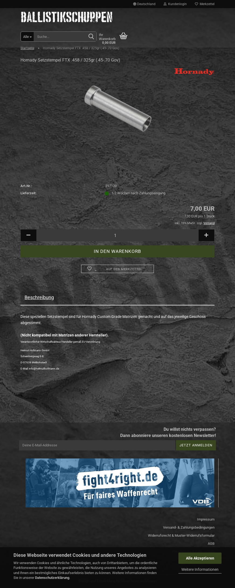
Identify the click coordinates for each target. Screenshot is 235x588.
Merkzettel (205, 4)
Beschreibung (39, 297)
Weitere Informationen (200, 569)
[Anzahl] (117, 235)
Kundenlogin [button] (175, 4)
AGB (211, 544)
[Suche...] (27, 36)
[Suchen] (91, 37)
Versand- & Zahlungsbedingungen (189, 527)
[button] (144, 4)
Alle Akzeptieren (200, 558)
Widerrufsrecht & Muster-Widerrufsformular (181, 535)
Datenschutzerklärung (52, 578)
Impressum (206, 519)
